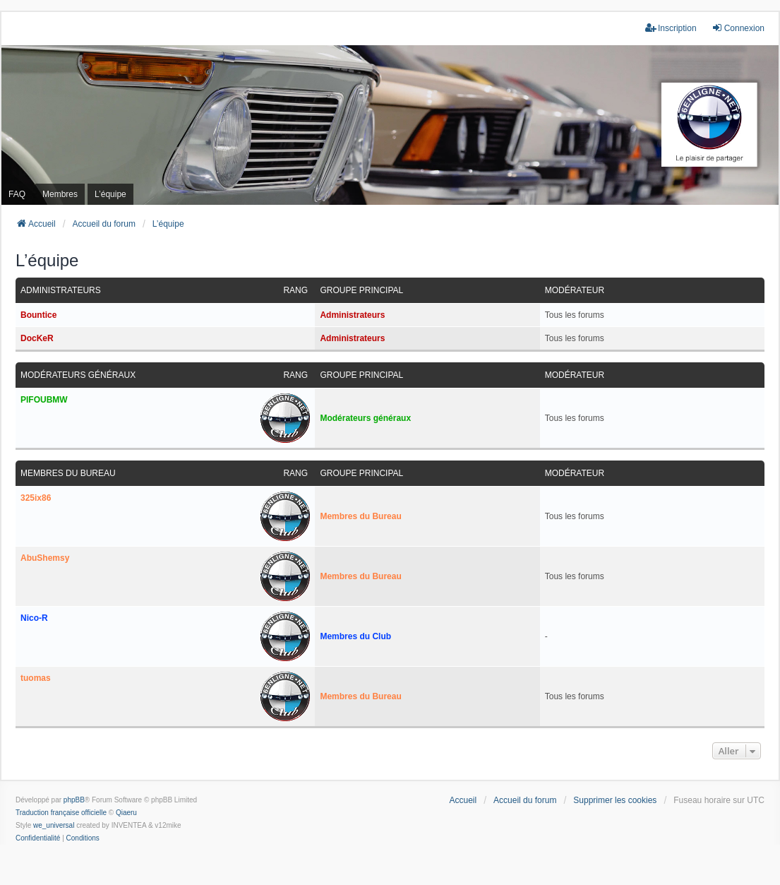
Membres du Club (355, 636)
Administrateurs (60, 290)
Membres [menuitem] (60, 194)
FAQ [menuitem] (16, 194)
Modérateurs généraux (78, 375)
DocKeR (37, 338)
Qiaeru (126, 812)
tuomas (35, 678)
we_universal (53, 825)
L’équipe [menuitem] (110, 194)
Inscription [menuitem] (671, 28)
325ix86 (35, 498)
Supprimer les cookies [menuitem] (614, 800)
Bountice (38, 315)
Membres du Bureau (68, 473)
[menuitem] (38, 838)
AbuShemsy (44, 558)
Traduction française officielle (61, 812)
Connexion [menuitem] (738, 28)
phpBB (74, 800)
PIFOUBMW (44, 400)
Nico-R (34, 618)
